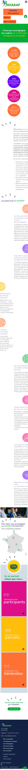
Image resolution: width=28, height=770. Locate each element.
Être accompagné (8, 739)
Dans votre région (8, 748)
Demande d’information (13, 12)
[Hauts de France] (14, 532)
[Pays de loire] (7, 541)
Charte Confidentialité (13, 767)
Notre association (8, 746)
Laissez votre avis (14, 709)
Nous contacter (10, 22)
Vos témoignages (8, 744)
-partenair (21, 768)
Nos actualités (7, 751)
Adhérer (7, 17)
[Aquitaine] (9, 548)
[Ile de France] (14, 539)
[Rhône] (17, 545)
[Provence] (19, 551)
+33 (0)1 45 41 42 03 (13, 733)
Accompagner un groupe (10, 741)
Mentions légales (4, 767)
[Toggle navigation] (26, 2)
